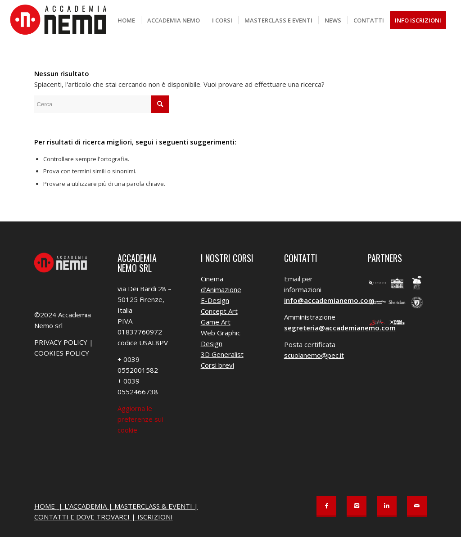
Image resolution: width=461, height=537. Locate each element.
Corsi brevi (217, 365)
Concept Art (219, 311)
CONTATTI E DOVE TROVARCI (82, 516)
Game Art (215, 321)
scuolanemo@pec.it (314, 355)
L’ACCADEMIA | (89, 505)
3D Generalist (222, 354)
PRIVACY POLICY (60, 342)
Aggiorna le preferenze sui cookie (140, 419)
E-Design (215, 300)
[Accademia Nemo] (61, 20)
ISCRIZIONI (155, 516)
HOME (45, 505)
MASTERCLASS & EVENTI (153, 505)
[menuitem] (126, 20)
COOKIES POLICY (61, 352)
